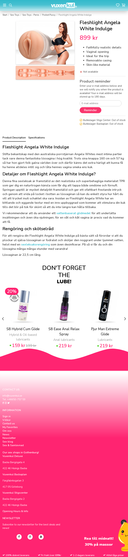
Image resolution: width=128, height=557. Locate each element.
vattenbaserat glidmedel (73, 213)
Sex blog (7, 441)
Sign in (6, 416)
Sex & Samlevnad (13, 445)
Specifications (36, 137)
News (5, 434)
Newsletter (9, 438)
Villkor (6, 420)
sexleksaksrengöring (35, 244)
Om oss (7, 431)
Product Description (14, 137)
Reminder (90, 110)
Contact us (8, 423)
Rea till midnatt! (99, 539)
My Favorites (10, 427)
